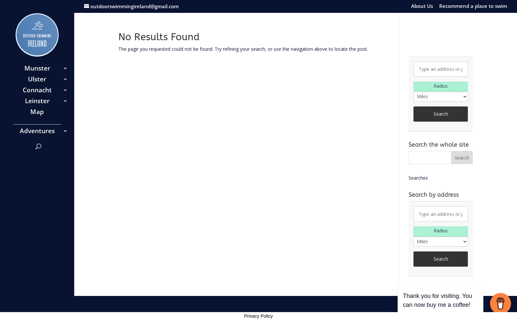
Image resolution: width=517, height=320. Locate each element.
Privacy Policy (258, 316)
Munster (37, 69)
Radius (441, 86)
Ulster (37, 80)
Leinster (37, 102)
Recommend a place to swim (473, 6)
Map (37, 112)
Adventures (37, 132)
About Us (422, 6)
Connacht (37, 91)
